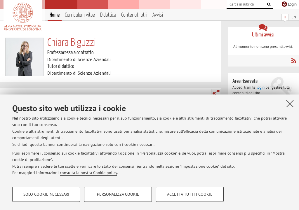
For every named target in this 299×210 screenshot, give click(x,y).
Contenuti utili (134, 15)
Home (55, 15)
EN (293, 17)
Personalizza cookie (118, 194)
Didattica (108, 15)
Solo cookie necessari (46, 194)
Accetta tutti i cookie (190, 194)
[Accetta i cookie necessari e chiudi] (290, 103)
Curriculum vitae (80, 15)
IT (285, 17)
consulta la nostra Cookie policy (88, 172)
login (260, 87)
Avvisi (157, 15)
